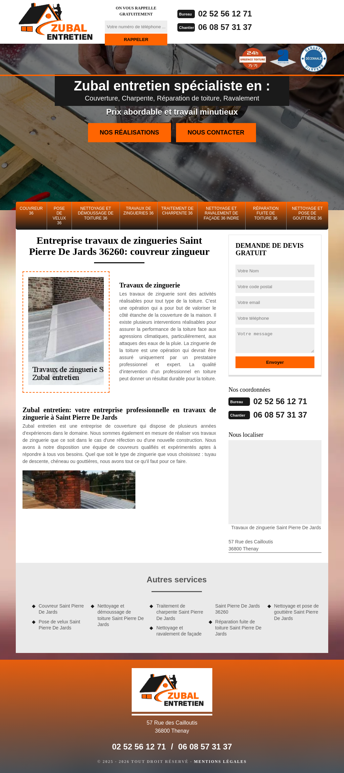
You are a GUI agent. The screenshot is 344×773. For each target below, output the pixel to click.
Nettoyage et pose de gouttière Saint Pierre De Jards (296, 612)
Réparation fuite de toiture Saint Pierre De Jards (238, 627)
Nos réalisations (129, 132)
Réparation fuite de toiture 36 (265, 213)
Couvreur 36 (31, 211)
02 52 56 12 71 (225, 13)
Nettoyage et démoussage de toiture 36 (96, 213)
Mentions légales (220, 761)
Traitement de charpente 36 (177, 211)
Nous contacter (216, 132)
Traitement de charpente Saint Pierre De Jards (179, 612)
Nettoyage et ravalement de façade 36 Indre (221, 213)
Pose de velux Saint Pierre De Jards (59, 624)
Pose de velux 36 (59, 215)
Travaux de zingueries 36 (138, 211)
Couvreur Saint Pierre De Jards (61, 609)
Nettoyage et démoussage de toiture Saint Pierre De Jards (120, 615)
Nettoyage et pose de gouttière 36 (307, 213)
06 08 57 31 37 (225, 27)
